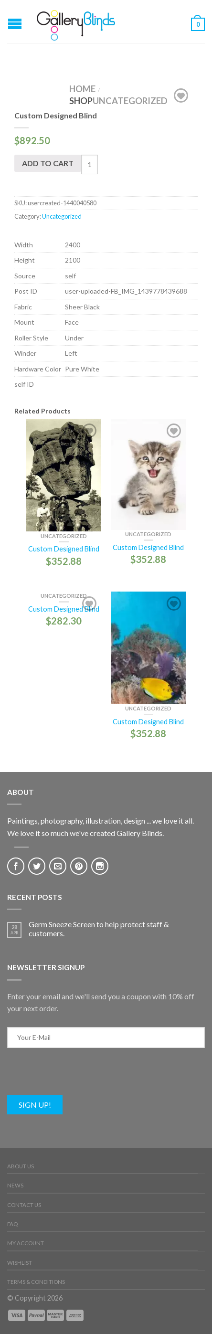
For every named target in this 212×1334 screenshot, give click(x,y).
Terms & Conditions (36, 1282)
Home (82, 89)
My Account (25, 1243)
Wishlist (19, 1263)
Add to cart (48, 163)
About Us (20, 1166)
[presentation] (79, 1076)
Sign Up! (35, 1104)
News (15, 1185)
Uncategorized (130, 100)
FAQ (12, 1224)
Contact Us (24, 1205)
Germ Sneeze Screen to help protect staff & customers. (99, 929)
